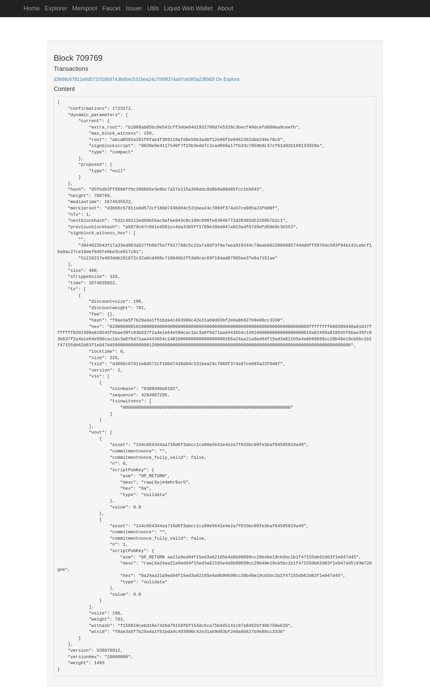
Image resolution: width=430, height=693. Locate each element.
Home (32, 8)
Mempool (84, 8)
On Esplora (228, 79)
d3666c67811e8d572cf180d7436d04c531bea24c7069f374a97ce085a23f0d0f (134, 79)
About (225, 8)
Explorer (56, 8)
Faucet (111, 8)
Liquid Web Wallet (188, 8)
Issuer (134, 8)
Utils (153, 8)
